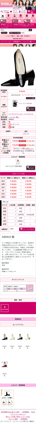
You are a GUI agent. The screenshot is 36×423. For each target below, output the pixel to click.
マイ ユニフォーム (13, 12)
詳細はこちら (29, 148)
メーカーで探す (10, 36)
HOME (3, 17)
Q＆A (33, 412)
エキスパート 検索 (5, 11)
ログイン (4, 33)
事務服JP (16, 41)
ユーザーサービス (22, 11)
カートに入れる (27, 229)
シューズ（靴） (27, 41)
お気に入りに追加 (18, 174)
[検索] (14, 30)
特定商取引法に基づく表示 (10, 412)
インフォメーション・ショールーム (21, 114)
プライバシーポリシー (18, 414)
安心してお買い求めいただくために (18, 416)
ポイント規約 (13, 419)
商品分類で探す (17, 38)
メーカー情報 (30, 98)
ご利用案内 (25, 412)
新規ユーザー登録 (15, 33)
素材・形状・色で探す (23, 36)
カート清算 (31, 11)
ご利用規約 (23, 419)
